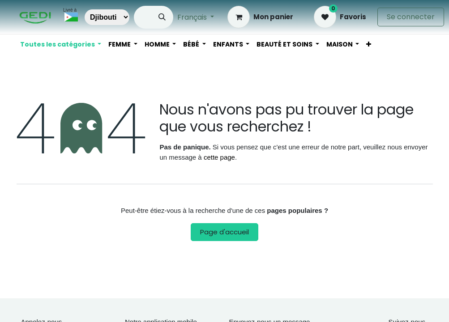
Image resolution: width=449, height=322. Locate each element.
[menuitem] (369, 44)
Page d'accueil (224, 232)
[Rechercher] (162, 17)
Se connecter (411, 17)
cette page (219, 157)
